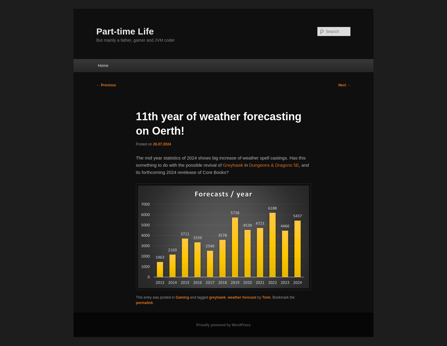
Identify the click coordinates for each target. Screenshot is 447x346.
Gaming (182, 297)
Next (344, 85)
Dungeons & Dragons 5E (274, 165)
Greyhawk (233, 165)
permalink (144, 303)
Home (103, 65)
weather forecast (242, 297)
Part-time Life (125, 31)
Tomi (266, 297)
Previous (106, 85)
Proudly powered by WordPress (223, 325)
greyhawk (217, 297)
